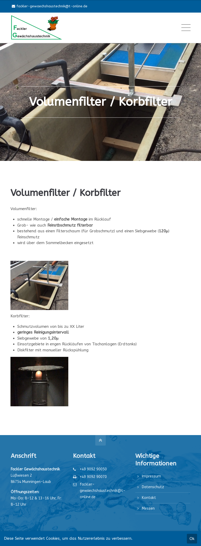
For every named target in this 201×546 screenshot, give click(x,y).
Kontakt (149, 498)
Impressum (151, 476)
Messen (148, 508)
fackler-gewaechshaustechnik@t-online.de (49, 6)
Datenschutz (153, 487)
